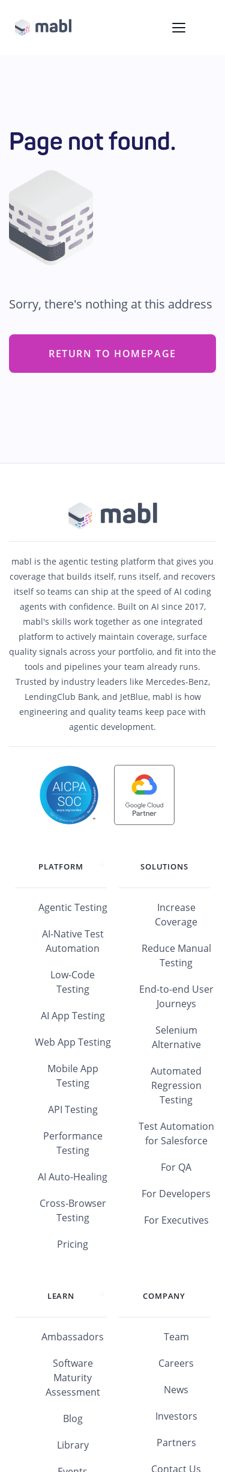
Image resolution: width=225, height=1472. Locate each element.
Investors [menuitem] (176, 1416)
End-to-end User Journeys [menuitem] (176, 996)
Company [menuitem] (164, 1295)
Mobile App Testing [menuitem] (72, 1076)
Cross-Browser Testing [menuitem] (73, 1210)
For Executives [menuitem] (176, 1220)
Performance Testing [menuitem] (73, 1143)
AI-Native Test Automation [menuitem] (73, 941)
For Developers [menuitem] (176, 1193)
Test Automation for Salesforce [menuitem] (176, 1133)
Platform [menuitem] (60, 866)
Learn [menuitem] (60, 1295)
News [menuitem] (176, 1389)
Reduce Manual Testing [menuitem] (176, 955)
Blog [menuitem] (73, 1418)
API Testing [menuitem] (73, 1109)
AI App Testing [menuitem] (73, 1015)
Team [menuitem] (176, 1336)
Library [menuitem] (73, 1445)
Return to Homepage (112, 353)
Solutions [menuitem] (164, 866)
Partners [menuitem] (176, 1442)
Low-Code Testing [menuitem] (72, 982)
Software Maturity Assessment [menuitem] (73, 1378)
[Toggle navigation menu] (179, 28)
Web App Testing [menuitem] (73, 1042)
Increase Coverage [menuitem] (176, 914)
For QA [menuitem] (176, 1167)
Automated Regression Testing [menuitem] (176, 1085)
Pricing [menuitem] (72, 1244)
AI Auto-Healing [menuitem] (72, 1176)
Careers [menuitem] (176, 1363)
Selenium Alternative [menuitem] (176, 1037)
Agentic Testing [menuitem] (72, 907)
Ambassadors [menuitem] (72, 1336)
